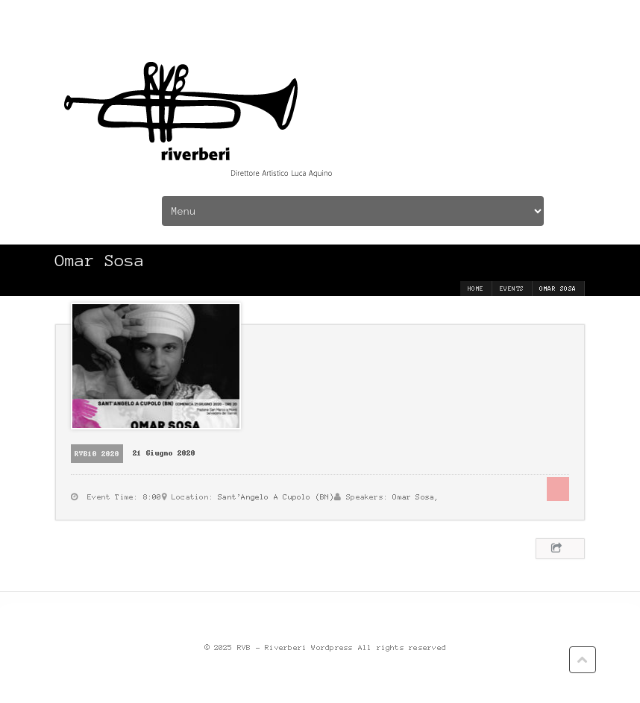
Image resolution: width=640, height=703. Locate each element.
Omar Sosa (414, 497)
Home (476, 288)
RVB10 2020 (97, 454)
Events (512, 288)
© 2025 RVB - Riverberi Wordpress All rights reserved (326, 647)
